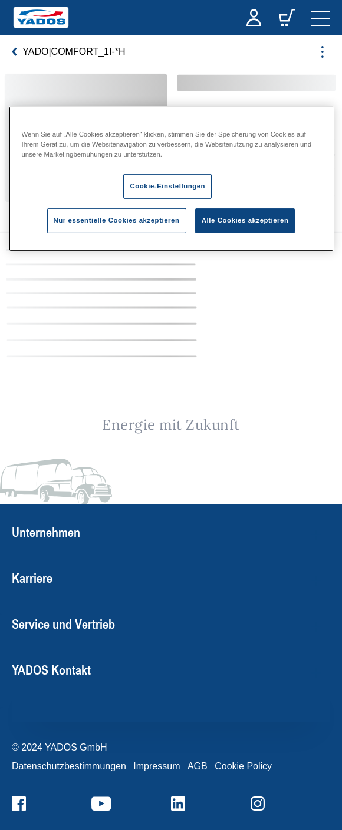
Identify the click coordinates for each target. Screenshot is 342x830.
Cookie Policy (243, 766)
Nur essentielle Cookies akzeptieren (117, 219)
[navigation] (321, 17)
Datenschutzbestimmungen (69, 766)
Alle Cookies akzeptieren (245, 219)
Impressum (156, 766)
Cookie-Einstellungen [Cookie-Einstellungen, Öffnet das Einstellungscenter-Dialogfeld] (167, 186)
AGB (198, 766)
